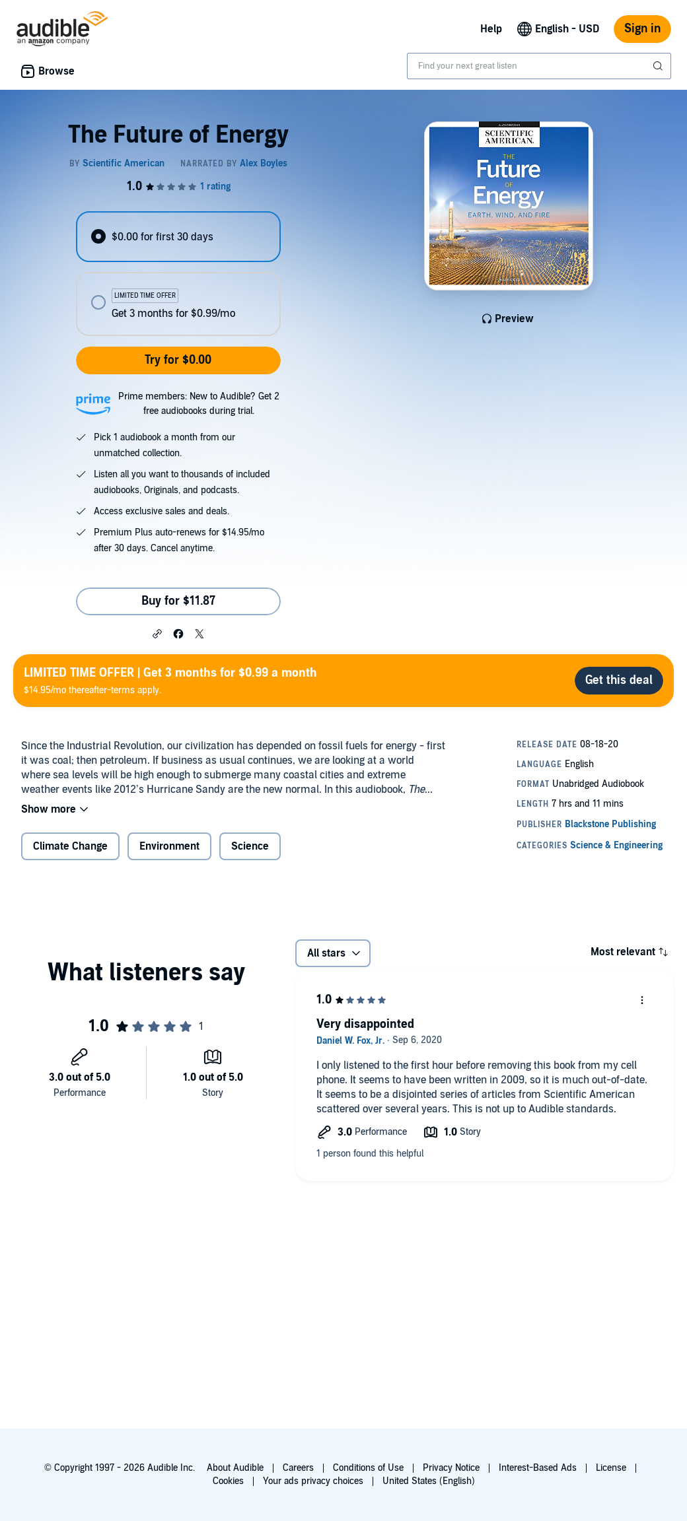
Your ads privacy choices (313, 1481)
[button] (157, 633)
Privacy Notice (451, 1467)
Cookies (228, 1481)
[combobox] (539, 66)
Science (250, 846)
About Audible (235, 1467)
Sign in (642, 29)
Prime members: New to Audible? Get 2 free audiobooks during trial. (198, 404)
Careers (298, 1467)
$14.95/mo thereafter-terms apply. (170, 680)
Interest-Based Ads (538, 1467)
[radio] (178, 236)
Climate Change (70, 846)
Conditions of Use (368, 1467)
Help (491, 29)
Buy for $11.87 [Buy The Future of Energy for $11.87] (178, 601)
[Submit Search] (659, 66)
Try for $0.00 (178, 360)
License (611, 1467)
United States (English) (428, 1481)
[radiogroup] (178, 273)
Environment (169, 846)
